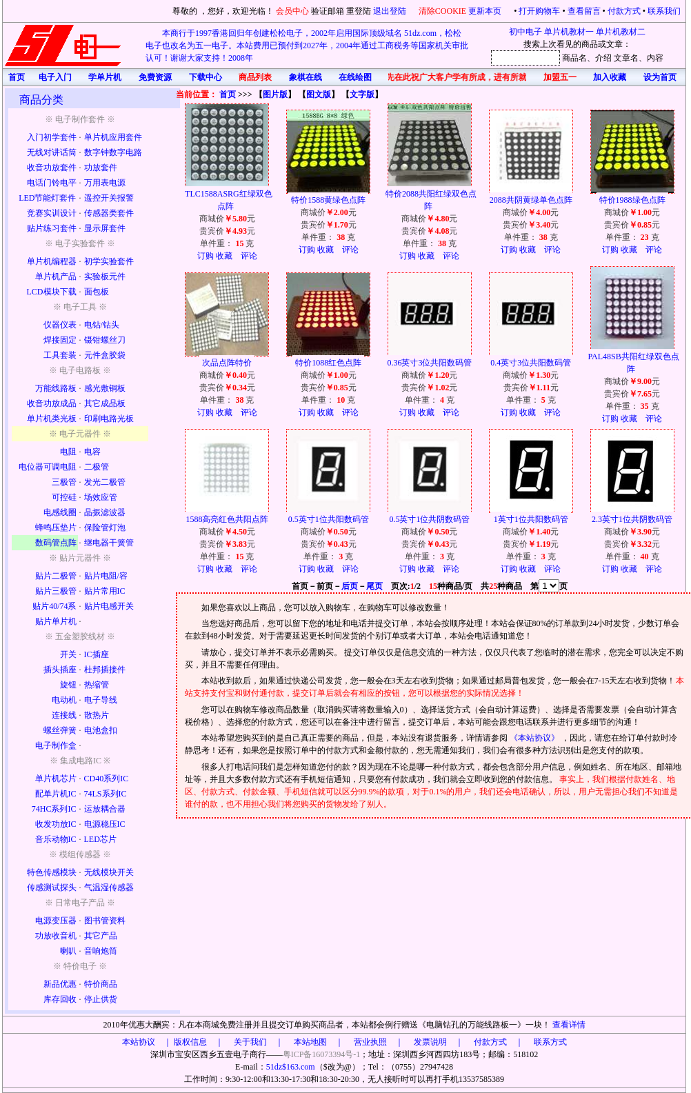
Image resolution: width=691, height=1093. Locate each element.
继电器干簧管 (109, 543)
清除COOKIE (442, 11)
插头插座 (60, 669)
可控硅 (64, 497)
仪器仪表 (60, 325)
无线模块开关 (109, 872)
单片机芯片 (56, 778)
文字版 (362, 94)
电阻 (68, 452)
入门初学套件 (52, 137)
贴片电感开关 (109, 606)
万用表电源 (105, 183)
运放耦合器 (105, 809)
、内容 (651, 58)
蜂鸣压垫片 (56, 527)
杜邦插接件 (105, 669)
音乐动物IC (56, 839)
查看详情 (568, 1025)
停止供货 (100, 999)
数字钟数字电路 (113, 152)
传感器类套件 (109, 213)
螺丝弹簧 (60, 730)
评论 (249, 256)
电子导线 (100, 700)
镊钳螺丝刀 (105, 340)
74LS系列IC (105, 794)
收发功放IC (56, 824)
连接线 (64, 715)
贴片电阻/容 (106, 576)
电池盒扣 (100, 730)
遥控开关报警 (109, 198)
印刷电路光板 (109, 418)
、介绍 (599, 58)
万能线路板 (56, 388)
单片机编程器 (52, 261)
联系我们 (664, 11)
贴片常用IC (105, 591)
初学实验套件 (109, 261)
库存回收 (60, 999)
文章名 (626, 58)
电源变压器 (56, 920)
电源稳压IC (105, 824)
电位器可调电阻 (48, 467)
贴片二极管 (56, 576)
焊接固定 (60, 340)
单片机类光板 (52, 418)
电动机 (64, 700)
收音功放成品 (52, 403)
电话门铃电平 (52, 183)
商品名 (574, 58)
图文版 (318, 94)
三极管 (64, 482)
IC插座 (96, 654)
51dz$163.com (290, 1067)
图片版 (275, 94)
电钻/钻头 (101, 325)
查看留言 (584, 11)
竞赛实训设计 (52, 213)
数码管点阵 (56, 543)
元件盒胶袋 (105, 355)
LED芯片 (100, 839)
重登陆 (358, 11)
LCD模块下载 (52, 292)
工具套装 (60, 355)
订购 (205, 256)
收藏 (224, 256)
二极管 (96, 467)
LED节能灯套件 (47, 198)
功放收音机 (56, 936)
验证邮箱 (327, 11)
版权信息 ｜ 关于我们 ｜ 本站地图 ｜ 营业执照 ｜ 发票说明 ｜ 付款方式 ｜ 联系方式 (370, 1042)
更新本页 (485, 11)
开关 (68, 654)
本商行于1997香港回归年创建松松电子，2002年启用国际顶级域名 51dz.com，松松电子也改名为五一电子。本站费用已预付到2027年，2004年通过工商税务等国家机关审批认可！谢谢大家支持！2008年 (307, 45)
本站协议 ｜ (147, 1042)
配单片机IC (56, 794)
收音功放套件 (52, 167)
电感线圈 (60, 512)
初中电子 (525, 32)
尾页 (374, 586)
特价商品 (100, 984)
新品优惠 (60, 984)
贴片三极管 (56, 591)
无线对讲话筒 (52, 152)
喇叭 (68, 951)
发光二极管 (105, 482)
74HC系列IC (54, 809)
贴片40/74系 (54, 606)
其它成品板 (105, 403)
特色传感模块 (52, 872)
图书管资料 (105, 920)
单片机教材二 (620, 32)
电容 (92, 452)
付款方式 (624, 11)
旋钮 (68, 685)
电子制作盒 (56, 745)
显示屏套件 (105, 228)
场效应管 (100, 497)
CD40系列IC (106, 778)
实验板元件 (105, 276)
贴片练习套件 (52, 228)
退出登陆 (390, 11)
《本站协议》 (535, 738)
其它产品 (100, 936)
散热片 (96, 715)
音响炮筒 (100, 951)
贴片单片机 (56, 621)
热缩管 (96, 685)
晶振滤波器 (105, 512)
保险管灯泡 (105, 527)
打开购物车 (539, 11)
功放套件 (100, 167)
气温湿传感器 (109, 887)
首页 (227, 94)
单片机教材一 (569, 32)
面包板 (96, 292)
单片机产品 (56, 276)
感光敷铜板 (105, 388)
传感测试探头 (52, 887)
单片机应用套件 (113, 137)
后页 (349, 586)
